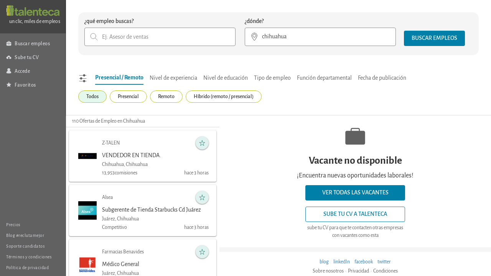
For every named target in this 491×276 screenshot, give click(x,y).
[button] (434, 38)
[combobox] (160, 37)
